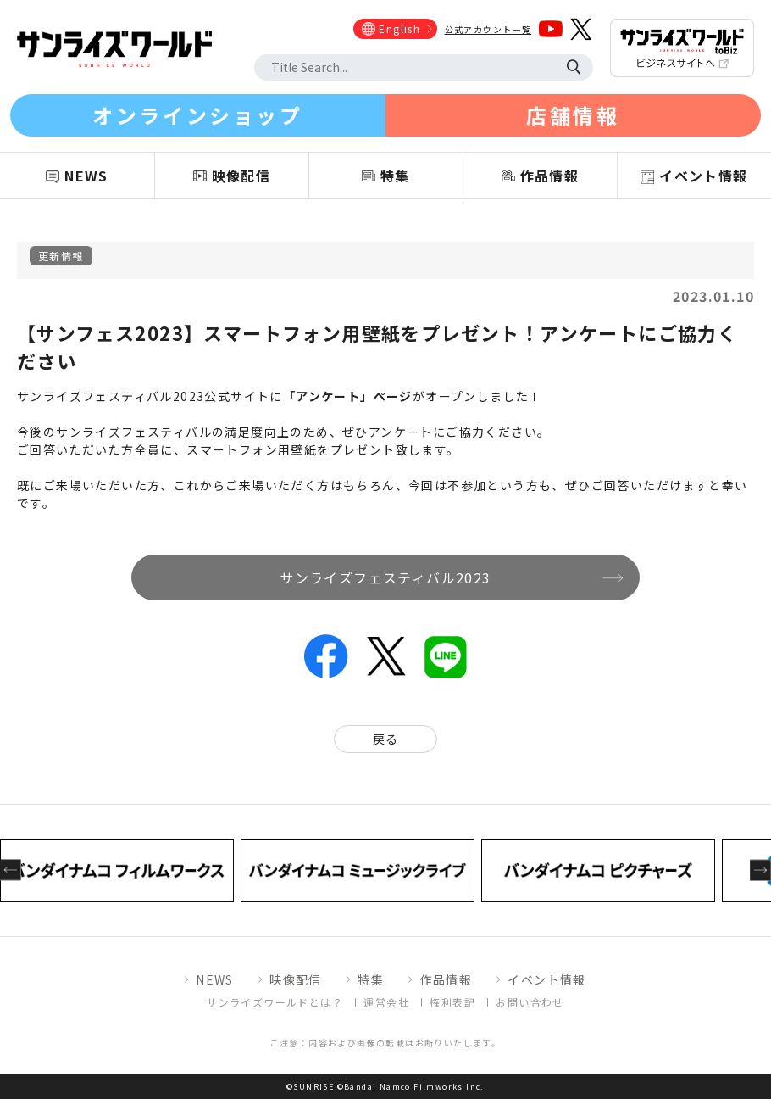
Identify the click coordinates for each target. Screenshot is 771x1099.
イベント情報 (546, 979)
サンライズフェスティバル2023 (385, 577)
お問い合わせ (529, 1002)
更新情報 (61, 255)
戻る (386, 738)
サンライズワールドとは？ (275, 1002)
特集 (371, 979)
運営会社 (386, 1002)
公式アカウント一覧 (488, 29)
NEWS (215, 979)
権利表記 (452, 1002)
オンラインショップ (197, 115)
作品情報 (445, 979)
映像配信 (295, 979)
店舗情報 (572, 115)
